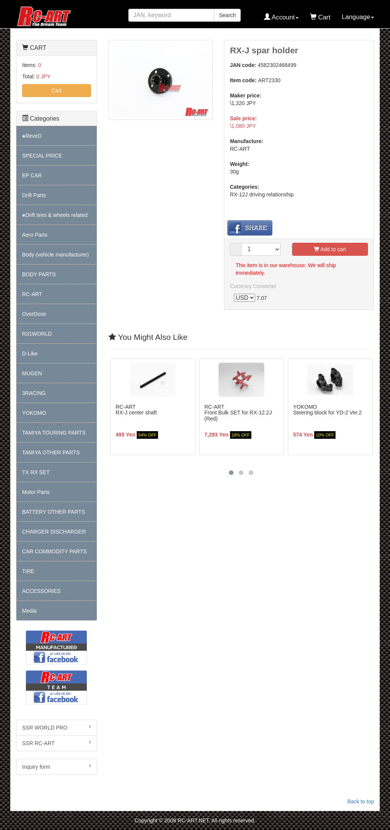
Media (29, 611)
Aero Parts (34, 235)
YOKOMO (34, 413)
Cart (56, 91)
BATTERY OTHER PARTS (53, 512)
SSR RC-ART (56, 742)
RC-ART (32, 294)
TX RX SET (36, 472)
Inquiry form (56, 766)
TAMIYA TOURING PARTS (53, 433)
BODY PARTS (39, 274)
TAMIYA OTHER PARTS (51, 452)
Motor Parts (36, 492)
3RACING (34, 393)
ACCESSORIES (41, 591)
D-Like (29, 353)
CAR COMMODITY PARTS (54, 551)
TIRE (28, 571)
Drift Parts (34, 195)
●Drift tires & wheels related (55, 215)
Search (227, 15)
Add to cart (330, 249)
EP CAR (32, 175)
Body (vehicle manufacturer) (55, 255)
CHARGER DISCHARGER (54, 532)
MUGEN (32, 373)
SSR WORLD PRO (56, 727)
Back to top (360, 801)
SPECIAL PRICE (42, 156)
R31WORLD (37, 334)
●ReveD (32, 136)
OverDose (34, 314)
